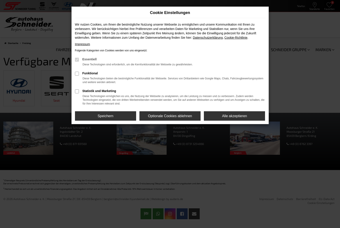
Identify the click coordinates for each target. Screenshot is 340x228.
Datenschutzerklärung (208, 37)
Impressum (82, 44)
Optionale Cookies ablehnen (170, 116)
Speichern (105, 116)
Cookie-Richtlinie (235, 37)
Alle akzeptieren (234, 116)
